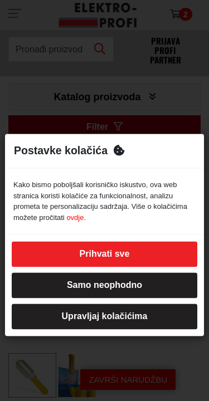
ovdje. (76, 217)
